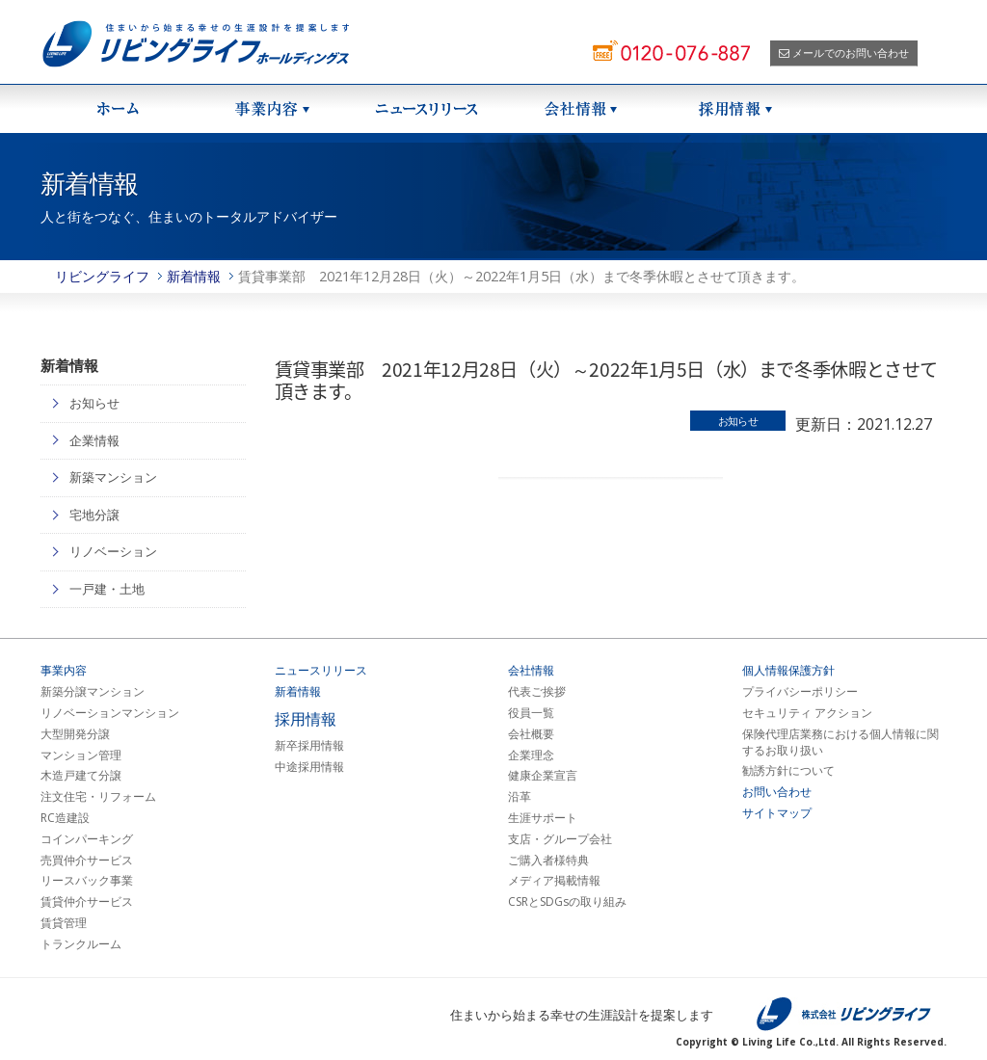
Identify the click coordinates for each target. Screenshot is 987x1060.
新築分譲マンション (92, 692)
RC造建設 (65, 818)
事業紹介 (272, 109)
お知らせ (94, 402)
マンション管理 (80, 755)
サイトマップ (777, 813)
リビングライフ (102, 276)
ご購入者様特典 (548, 860)
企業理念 (531, 755)
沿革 (519, 797)
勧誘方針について (788, 771)
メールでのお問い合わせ (844, 52)
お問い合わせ (777, 792)
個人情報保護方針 (788, 670)
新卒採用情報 (309, 746)
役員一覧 (531, 713)
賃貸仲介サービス (86, 902)
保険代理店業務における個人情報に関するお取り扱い (840, 742)
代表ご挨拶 (537, 692)
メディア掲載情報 (554, 880)
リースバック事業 (86, 880)
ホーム (117, 109)
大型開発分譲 (75, 734)
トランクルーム (80, 944)
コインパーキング (86, 839)
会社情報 (580, 109)
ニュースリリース (426, 109)
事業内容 (63, 670)
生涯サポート (542, 818)
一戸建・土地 (107, 588)
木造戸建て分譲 (80, 775)
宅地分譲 (94, 514)
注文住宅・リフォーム (98, 797)
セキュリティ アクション (807, 713)
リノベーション (113, 551)
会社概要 (531, 734)
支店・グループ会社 (560, 839)
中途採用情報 (309, 767)
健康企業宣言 (542, 775)
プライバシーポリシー (800, 692)
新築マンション (113, 477)
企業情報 (94, 440)
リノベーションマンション (109, 713)
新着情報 (194, 276)
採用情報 (734, 109)
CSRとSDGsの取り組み (567, 902)
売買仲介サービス (86, 860)
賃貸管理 (63, 923)
